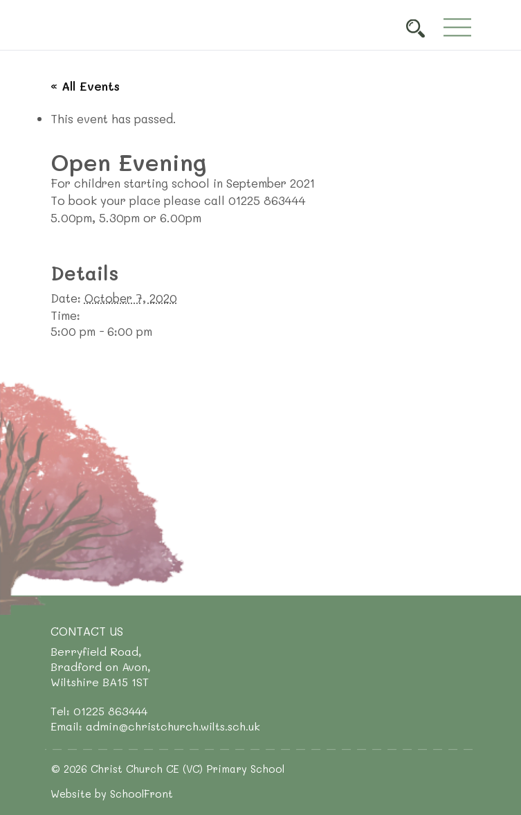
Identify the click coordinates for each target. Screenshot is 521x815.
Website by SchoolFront (112, 793)
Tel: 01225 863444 (99, 711)
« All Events (85, 85)
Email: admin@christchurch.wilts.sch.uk (155, 726)
